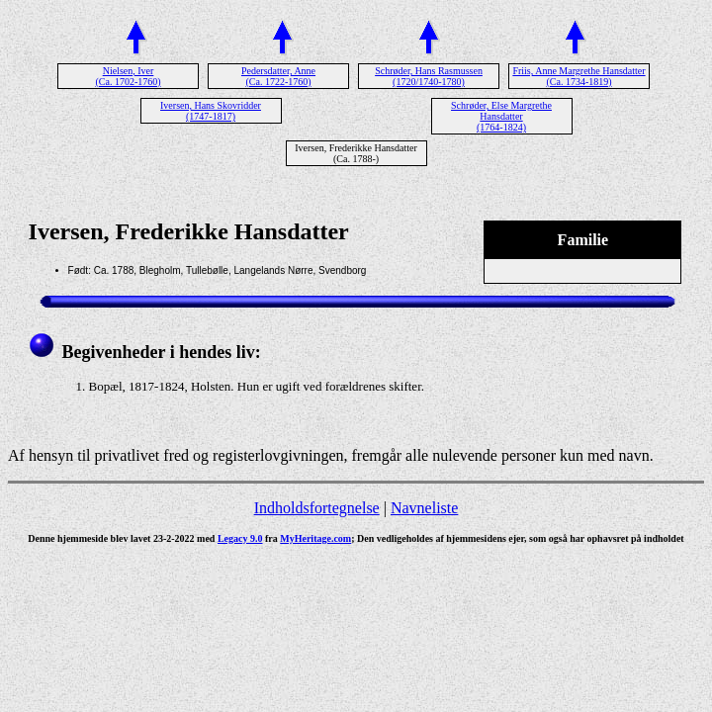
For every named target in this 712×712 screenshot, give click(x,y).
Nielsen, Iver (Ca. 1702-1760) (127, 76)
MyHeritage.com (315, 538)
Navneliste (424, 507)
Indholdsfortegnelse (317, 507)
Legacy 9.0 (240, 538)
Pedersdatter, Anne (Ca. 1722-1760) (278, 76)
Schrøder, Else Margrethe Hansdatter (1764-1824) (501, 116)
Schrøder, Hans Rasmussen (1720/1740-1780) (429, 76)
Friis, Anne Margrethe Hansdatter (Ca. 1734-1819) (578, 76)
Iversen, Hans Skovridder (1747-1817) (210, 111)
